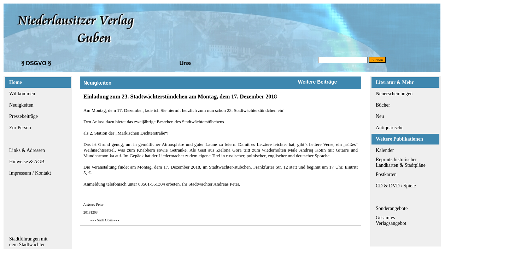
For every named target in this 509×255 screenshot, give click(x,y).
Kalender (385, 150)
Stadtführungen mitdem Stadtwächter (28, 241)
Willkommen (22, 93)
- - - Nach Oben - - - (104, 220)
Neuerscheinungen (394, 93)
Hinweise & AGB (27, 161)
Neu (380, 116)
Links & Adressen (27, 150)
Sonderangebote (392, 208)
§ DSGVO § (36, 63)
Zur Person (20, 127)
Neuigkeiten (21, 105)
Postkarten (386, 174)
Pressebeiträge (23, 116)
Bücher (383, 105)
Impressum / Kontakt (30, 173)
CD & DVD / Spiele (396, 185)
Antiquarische (390, 127)
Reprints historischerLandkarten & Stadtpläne (401, 162)
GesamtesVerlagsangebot (391, 220)
